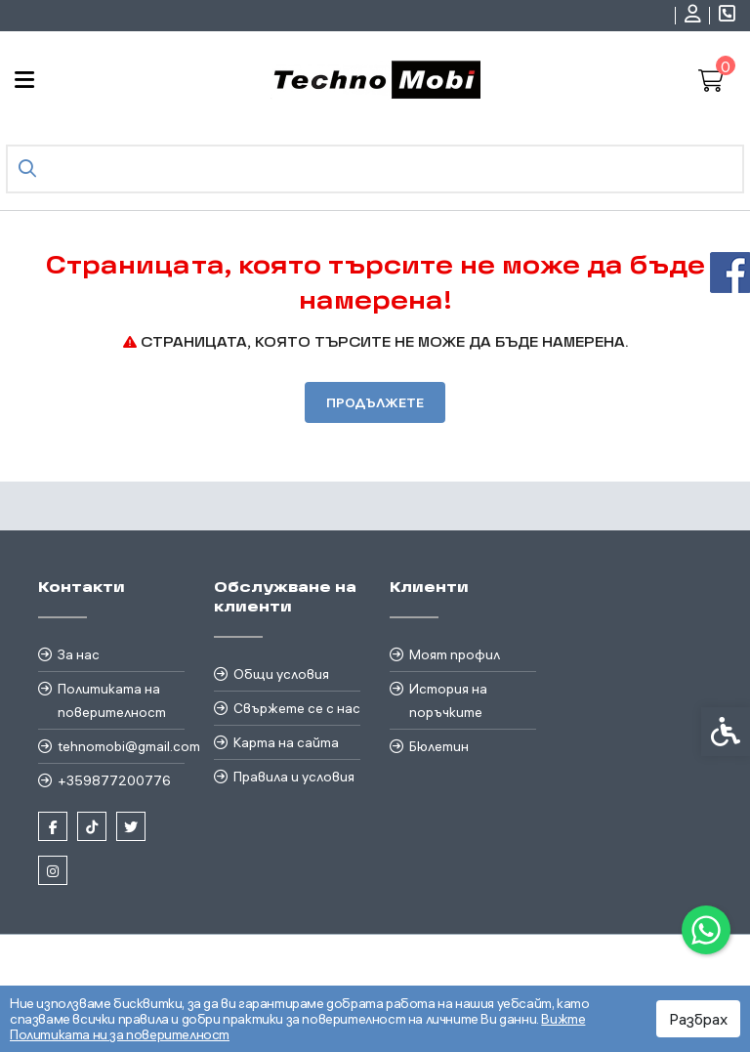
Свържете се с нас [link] (296, 708)
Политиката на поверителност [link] (112, 700)
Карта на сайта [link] (286, 742)
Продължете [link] (375, 402)
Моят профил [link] (454, 654)
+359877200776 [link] (114, 780)
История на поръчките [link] (448, 700)
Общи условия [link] (281, 674)
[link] (706, 929)
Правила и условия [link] (293, 776)
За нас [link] (79, 654)
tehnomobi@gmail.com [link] (121, 746)
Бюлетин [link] (439, 746)
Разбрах (698, 1019)
